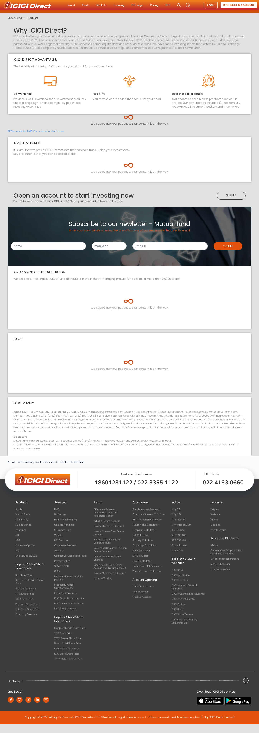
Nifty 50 (176, 509)
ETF (17, 535)
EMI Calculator (140, 539)
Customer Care (63, 530)
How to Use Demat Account (109, 526)
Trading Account (142, 603)
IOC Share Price (24, 601)
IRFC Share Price (24, 596)
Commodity (21, 519)
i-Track (214, 546)
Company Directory (26, 618)
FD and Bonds (23, 525)
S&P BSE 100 (179, 535)
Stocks (19, 509)
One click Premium (64, 525)
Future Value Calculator (146, 528)
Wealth (58, 535)
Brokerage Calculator (144, 550)
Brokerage (60, 514)
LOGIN (210, 5)
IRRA (57, 577)
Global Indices (179, 546)
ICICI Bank (177, 571)
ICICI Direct (177, 616)
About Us (59, 552)
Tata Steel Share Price (28, 612)
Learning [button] (119, 5)
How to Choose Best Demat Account (109, 534)
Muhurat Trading (103, 588)
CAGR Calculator (142, 566)
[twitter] (28, 709)
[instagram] (19, 709)
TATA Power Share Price (68, 646)
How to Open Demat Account (105, 581)
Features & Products (66, 600)
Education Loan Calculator (147, 577)
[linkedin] (37, 709)
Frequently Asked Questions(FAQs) (64, 593)
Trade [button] (85, 5)
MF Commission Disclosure (69, 610)
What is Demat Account (107, 521)
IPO (17, 552)
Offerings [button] (137, 5)
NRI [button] (167, 5)
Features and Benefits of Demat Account (107, 542)
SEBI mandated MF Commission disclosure (36, 131)
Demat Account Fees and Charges (107, 560)
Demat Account (141, 597)
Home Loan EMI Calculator (147, 571)
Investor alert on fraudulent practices (70, 584)
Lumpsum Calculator (144, 534)
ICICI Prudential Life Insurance (182, 598)
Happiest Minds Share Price (70, 635)
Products (32, 18)
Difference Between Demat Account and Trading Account (109, 571)
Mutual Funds (23, 514)
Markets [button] (101, 5)
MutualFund (15, 18)
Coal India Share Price (66, 657)
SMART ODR (61, 571)
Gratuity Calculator (143, 544)
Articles (214, 509)
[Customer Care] (188, 5)
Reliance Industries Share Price (30, 584)
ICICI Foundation (180, 577)
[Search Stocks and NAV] (179, 5)
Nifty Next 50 (179, 519)
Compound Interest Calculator (143, 516)
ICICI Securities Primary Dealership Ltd (184, 628)
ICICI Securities (179, 582)
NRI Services (61, 541)
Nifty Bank (177, 552)
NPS (17, 541)
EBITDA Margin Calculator (147, 523)
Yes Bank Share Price (27, 607)
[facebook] (11, 709)
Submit (231, 195)
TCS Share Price (63, 641)
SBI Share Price (24, 577)
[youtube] (46, 709)
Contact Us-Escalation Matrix (67, 559)
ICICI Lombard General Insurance (184, 589)
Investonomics (218, 530)
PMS (56, 509)
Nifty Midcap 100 (181, 525)
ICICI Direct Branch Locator (69, 605)
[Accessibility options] (196, 5)
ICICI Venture (178, 610)
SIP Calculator (140, 560)
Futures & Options (25, 546)
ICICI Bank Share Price (67, 662)
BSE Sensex (178, 530)
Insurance (21, 530)
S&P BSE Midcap (181, 541)
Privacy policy (62, 566)
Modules (215, 525)
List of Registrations (65, 616)
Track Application (220, 571)
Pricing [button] (154, 5)
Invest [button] (71, 5)
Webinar (215, 514)
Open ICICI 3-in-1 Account (238, 4)
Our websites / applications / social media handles (226, 553)
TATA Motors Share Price (68, 667)
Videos (214, 519)
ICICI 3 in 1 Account (143, 592)
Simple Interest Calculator (147, 509)
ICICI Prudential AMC (183, 605)
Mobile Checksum (220, 565)
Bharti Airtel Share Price (68, 651)
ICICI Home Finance (182, 621)
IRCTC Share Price (25, 591)
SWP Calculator (141, 555)
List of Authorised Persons (225, 560)
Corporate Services (65, 546)
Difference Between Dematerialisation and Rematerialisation (106, 513)
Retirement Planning (66, 519)
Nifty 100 (176, 514)
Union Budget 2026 (26, 557)
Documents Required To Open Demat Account (107, 551)
